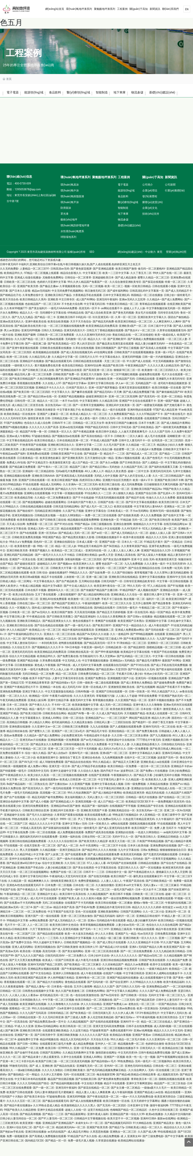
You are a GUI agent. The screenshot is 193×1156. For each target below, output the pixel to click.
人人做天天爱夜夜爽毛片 (132, 444)
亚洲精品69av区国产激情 (65, 819)
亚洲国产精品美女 (163, 1136)
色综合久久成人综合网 (37, 435)
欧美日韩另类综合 (167, 1030)
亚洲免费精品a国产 (157, 999)
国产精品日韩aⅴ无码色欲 (104, 480)
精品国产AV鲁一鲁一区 (33, 444)
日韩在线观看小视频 (164, 299)
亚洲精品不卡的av (181, 779)
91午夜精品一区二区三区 (32, 761)
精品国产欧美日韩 (113, 378)
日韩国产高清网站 (131, 924)
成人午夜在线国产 (159, 638)
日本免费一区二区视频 (58, 898)
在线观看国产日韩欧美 (157, 431)
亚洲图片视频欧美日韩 (175, 752)
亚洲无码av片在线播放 (33, 752)
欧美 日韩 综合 (38, 585)
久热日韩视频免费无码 (50, 391)
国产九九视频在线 (160, 748)
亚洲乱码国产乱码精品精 (19, 568)
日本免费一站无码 (171, 581)
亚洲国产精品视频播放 (71, 409)
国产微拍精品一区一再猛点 (24, 1087)
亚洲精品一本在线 (50, 700)
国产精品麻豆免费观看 (22, 480)
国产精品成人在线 (164, 801)
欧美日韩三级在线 (109, 497)
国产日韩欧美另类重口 (60, 629)
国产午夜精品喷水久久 (13, 788)
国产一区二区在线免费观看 (136, 964)
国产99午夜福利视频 (107, 665)
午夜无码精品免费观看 (13, 713)
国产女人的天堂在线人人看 (135, 488)
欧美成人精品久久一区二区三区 (88, 427)
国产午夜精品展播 (83, 444)
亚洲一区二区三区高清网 (123, 409)
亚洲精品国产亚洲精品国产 (58, 1136)
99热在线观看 (20, 832)
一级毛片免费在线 (38, 682)
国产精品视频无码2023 (118, 1136)
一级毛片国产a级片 (122, 902)
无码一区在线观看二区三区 (164, 1083)
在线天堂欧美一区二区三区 (40, 858)
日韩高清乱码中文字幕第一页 (147, 303)
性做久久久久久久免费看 (160, 510)
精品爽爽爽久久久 (38, 894)
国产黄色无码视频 (123, 325)
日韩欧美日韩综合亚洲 (35, 823)
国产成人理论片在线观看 (111, 955)
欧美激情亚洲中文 (47, 770)
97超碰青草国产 (99, 1043)
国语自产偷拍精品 (178, 330)
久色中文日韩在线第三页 (163, 1122)
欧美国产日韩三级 (46, 1074)
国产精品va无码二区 (150, 968)
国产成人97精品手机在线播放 (89, 779)
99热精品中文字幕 (17, 933)
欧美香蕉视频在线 (27, 532)
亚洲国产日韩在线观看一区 (34, 493)
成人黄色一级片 (88, 431)
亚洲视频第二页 (104, 642)
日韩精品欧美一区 (116, 660)
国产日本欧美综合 (130, 475)
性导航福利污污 (89, 669)
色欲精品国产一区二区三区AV (42, 317)
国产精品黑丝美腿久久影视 (78, 550)
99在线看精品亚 (167, 1144)
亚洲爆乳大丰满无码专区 (170, 391)
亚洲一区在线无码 (137, 625)
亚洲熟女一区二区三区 (123, 1144)
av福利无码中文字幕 (175, 845)
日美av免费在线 (126, 1021)
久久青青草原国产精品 (134, 559)
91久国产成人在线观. (139, 374)
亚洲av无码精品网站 (46, 1039)
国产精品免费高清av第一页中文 (47, 1034)
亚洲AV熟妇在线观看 (139, 422)
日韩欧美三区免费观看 (75, 739)
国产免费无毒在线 (67, 669)
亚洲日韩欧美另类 (17, 563)
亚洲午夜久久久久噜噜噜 (147, 717)
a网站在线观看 (119, 836)
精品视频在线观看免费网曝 (83, 532)
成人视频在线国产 (148, 603)
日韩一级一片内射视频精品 (158, 369)
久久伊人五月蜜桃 (51, 1087)
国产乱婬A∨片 (166, 506)
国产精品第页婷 (145, 1012)
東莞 (159, 265)
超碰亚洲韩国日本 (96, 409)
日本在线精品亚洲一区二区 (73, 453)
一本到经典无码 (48, 656)
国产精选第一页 (93, 466)
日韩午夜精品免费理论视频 (154, 1065)
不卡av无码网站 (139, 524)
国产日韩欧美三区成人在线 (38, 383)
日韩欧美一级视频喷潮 (13, 779)
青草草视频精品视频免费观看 (97, 937)
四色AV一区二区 (43, 554)
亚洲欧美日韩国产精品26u (146, 501)
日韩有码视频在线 (74, 757)
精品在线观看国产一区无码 (77, 541)
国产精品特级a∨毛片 (63, 695)
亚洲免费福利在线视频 (163, 858)
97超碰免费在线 (56, 1109)
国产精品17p (116, 1140)
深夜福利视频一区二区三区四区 (83, 572)
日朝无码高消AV (54, 968)
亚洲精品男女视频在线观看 (44, 981)
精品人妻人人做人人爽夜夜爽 (93, 1105)
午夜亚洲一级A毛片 (92, 660)
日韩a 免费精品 (150, 863)
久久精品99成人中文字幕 (29, 867)
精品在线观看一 (174, 1105)
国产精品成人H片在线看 (114, 960)
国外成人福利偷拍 (42, 620)
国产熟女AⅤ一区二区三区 (140, 343)
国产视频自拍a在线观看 (66, 449)
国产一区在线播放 (150, 880)
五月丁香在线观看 (45, 607)
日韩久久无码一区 (109, 431)
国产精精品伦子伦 (10, 308)
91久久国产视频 (169, 955)
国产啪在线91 (25, 524)
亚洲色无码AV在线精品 (138, 1078)
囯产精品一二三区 (169, 466)
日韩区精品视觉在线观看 (88, 374)
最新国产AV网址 (171, 673)
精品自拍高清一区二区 (25, 612)
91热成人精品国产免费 (104, 453)
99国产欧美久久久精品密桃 (20, 1122)
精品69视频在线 (49, 1052)
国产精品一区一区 (55, 1153)
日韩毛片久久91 (88, 369)
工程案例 (24, 53)
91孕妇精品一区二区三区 (131, 656)
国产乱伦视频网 (146, 700)
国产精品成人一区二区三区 (142, 466)
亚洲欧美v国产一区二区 (133, 339)
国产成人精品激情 (125, 290)
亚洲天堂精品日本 (70, 863)
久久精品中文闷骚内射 (178, 1127)
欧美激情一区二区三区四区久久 (160, 383)
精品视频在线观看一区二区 (170, 629)
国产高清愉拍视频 (33, 651)
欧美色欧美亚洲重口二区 (124, 722)
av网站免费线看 (38, 933)
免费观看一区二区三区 (40, 537)
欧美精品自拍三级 (172, 1061)
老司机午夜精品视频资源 (172, 396)
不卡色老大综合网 (72, 317)
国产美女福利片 (38, 321)
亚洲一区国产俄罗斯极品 (103, 400)
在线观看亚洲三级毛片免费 (55, 1056)
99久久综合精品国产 (44, 1021)
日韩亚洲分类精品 (86, 568)
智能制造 (118, 93)
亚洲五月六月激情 (91, 387)
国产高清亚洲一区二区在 (97, 383)
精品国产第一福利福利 (95, 819)
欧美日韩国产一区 (142, 841)
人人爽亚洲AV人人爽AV (167, 334)
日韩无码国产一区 (111, 594)
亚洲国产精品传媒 (27, 673)
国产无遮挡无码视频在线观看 (160, 867)
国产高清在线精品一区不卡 (97, 449)
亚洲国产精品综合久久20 (155, 563)
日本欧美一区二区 (19, 625)
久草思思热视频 (99, 1144)
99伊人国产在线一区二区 (167, 286)
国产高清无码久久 (33, 801)
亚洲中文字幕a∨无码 (74, 836)
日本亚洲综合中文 (181, 775)
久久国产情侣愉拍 (122, 585)
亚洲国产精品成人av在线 (148, 1105)
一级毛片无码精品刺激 (25, 805)
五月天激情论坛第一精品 (99, 471)
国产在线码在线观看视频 (104, 1034)
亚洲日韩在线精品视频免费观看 (28, 854)
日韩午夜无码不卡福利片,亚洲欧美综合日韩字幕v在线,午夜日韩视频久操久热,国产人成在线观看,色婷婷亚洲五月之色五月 (70, 277)
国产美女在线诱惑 (83, 880)
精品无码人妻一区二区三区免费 (33, 387)
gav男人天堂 (106, 568)
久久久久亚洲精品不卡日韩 (143, 955)
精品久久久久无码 (156, 550)
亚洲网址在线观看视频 (37, 506)
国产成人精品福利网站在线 (94, 607)
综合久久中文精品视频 (22, 669)
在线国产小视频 (112, 986)
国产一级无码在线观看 (58, 801)
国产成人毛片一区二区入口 (97, 519)
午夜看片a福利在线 (61, 709)
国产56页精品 (111, 559)
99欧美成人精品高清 (69, 722)
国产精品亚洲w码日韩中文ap (24, 876)
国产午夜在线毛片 (174, 427)
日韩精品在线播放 (148, 876)
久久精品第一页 (135, 792)
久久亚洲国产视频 (79, 796)
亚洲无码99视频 (30, 343)
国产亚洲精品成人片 (62, 814)
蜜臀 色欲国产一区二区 (109, 576)
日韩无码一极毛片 (127, 620)
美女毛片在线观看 (145, 325)
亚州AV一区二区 (113, 1078)
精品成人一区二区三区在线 (61, 651)
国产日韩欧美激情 (67, 960)
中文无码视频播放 (163, 374)
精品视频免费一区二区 (131, 1056)
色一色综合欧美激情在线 (84, 1008)
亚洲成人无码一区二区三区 (43, 541)
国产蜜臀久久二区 (39, 744)
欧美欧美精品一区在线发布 (20, 427)
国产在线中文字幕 (173, 528)
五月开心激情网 (142, 616)
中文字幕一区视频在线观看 (67, 506)
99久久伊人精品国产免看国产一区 (87, 295)
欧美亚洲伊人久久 (83, 576)
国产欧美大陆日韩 (30, 726)
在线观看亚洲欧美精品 (55, 1043)
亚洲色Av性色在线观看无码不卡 (25, 898)
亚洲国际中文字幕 (156, 634)
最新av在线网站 (166, 1131)
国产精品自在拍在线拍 (78, 775)
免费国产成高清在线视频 (99, 845)
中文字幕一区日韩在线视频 (74, 462)
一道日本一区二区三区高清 (154, 779)
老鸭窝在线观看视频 (70, 656)
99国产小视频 (20, 691)
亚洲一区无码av (47, 546)
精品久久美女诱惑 (115, 484)
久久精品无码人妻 (39, 369)
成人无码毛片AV (71, 700)
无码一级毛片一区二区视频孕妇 (153, 1074)
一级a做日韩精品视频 (28, 1083)
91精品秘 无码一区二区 (134, 532)
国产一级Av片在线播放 (70, 871)
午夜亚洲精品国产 (135, 378)
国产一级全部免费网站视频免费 (121, 911)
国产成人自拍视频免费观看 (86, 1114)
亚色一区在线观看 (85, 924)
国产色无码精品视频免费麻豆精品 (107, 1083)
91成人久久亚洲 (24, 1039)
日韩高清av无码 (60, 281)
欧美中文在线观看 (160, 977)
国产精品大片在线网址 (50, 995)
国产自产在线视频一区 (17, 810)
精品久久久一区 (29, 325)
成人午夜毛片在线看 (87, 973)
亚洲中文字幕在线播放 (152, 590)
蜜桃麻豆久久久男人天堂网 (172, 885)
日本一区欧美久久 (99, 836)
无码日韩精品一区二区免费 (38, 686)
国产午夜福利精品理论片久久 (25, 647)
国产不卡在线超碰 (83, 510)
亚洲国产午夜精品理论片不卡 (21, 700)
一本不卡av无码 (69, 413)
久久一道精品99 (119, 647)
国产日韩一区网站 (27, 1056)
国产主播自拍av (58, 796)
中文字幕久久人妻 (118, 757)
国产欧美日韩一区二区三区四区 (31, 405)
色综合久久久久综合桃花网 (162, 937)
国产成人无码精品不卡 (178, 303)
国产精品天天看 (143, 788)
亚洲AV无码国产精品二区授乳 (45, 977)
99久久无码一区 (136, 598)
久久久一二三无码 (47, 951)
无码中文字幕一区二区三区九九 (167, 1008)
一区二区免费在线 (35, 924)
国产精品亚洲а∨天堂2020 (111, 682)
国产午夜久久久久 (39, 717)
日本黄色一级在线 (61, 999)
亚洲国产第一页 (24, 1048)
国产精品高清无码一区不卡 (100, 656)
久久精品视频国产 (97, 907)
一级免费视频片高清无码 (169, 814)
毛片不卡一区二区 (15, 937)
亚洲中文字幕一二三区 (89, 457)
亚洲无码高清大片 (74, 343)
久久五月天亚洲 (24, 422)
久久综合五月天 (21, 660)
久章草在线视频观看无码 (171, 343)
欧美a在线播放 (154, 1127)
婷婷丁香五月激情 (163, 735)
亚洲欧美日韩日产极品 (58, 308)
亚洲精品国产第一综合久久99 (127, 1127)
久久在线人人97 (51, 396)
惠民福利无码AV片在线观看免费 (39, 849)
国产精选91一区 (141, 735)
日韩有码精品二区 (58, 1025)
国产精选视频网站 (33, 515)
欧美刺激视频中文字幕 (85, 717)
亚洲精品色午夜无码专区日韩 (113, 920)
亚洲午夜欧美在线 (35, 334)
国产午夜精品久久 (27, 902)
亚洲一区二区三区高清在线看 (102, 964)
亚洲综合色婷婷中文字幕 (14, 814)
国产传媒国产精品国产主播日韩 (99, 603)
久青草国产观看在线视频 (68, 827)
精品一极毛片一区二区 (42, 722)
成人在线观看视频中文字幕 (156, 990)
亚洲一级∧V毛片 (165, 365)
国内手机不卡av (109, 783)
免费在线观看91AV (121, 1043)
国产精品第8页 (136, 660)
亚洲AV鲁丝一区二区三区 (90, 990)
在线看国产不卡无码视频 (79, 915)
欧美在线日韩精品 (72, 378)
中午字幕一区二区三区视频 (58, 1012)
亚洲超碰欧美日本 (103, 290)
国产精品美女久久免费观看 (46, 757)
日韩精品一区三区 (10, 1004)
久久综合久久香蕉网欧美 (111, 629)
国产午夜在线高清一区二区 (103, 1109)
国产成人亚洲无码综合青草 (114, 841)
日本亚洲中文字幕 (138, 1118)
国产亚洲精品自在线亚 (69, 383)
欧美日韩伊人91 (88, 960)
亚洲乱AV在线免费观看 (53, 612)
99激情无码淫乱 (18, 1078)
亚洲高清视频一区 (85, 814)
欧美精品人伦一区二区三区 (45, 642)
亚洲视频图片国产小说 (120, 691)
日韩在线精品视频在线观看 (36, 519)
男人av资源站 (12, 343)
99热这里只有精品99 (90, 559)
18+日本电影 (72, 660)
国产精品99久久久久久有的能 (99, 863)
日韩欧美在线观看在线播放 (55, 361)
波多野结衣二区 (129, 783)
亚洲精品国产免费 (178, 691)
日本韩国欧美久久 (30, 1012)
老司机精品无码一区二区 (54, 1008)
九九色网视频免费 (112, 770)
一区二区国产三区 (17, 836)
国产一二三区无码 (124, 1012)
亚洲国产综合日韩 (145, 506)
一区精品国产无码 (124, 391)
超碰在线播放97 (58, 585)
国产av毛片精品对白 (92, 752)
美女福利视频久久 (75, 810)
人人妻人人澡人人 (111, 894)
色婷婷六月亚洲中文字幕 (51, 295)
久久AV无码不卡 (131, 541)
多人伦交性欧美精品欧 (100, 1030)
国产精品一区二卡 (45, 330)
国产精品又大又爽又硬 (126, 775)
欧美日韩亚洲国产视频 (65, 493)
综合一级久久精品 (35, 766)
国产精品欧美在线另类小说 (30, 339)
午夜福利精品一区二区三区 (20, 907)
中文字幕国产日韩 (178, 361)
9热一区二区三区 (100, 902)
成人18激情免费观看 (51, 775)
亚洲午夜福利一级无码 (91, 581)
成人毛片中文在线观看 (43, 911)
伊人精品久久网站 (39, 735)
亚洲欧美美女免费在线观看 (157, 911)
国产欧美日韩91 (102, 638)
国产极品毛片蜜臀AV (148, 673)
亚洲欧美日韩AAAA (43, 488)
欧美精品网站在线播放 (131, 1153)
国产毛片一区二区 (44, 1140)
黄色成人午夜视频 (45, 678)
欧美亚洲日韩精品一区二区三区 (133, 334)
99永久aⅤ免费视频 (20, 554)
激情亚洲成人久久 (173, 722)
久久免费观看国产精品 (121, 427)
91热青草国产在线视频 (33, 457)
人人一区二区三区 (37, 937)
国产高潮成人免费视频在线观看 (146, 352)
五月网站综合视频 (89, 594)
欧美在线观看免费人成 (98, 827)
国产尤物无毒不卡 (174, 418)
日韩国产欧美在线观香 (152, 973)
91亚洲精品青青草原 (37, 695)
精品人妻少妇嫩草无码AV (150, 356)
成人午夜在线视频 (91, 986)
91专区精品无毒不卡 (85, 801)
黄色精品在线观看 (75, 995)
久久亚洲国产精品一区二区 (131, 713)
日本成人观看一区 (87, 554)
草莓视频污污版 (105, 709)
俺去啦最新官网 (105, 1087)
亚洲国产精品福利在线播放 (123, 990)
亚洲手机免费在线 (159, 559)
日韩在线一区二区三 (165, 1078)
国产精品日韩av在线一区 (42, 409)
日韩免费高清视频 (165, 946)
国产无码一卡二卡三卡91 (94, 942)
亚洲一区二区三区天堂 (61, 761)
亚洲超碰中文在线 (14, 827)
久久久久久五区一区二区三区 (24, 1114)
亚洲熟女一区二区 (174, 519)
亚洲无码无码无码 (160, 484)
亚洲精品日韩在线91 (148, 929)
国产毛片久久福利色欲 (40, 827)
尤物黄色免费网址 (53, 290)
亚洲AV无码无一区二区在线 (159, 739)
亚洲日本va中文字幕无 (128, 898)
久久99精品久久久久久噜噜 (146, 995)
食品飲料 (63, 93)
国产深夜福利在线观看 (56, 841)
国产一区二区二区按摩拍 (101, 1021)
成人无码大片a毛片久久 (112, 761)
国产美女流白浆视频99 (116, 572)
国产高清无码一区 (149, 409)
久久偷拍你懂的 (105, 898)
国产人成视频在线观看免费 (126, 739)
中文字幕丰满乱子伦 (69, 422)
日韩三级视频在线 (101, 537)
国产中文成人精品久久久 (78, 598)
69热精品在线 (75, 325)
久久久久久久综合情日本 (62, 854)
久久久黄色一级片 (154, 576)
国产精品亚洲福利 (85, 629)
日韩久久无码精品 (52, 343)
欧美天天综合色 (9, 312)
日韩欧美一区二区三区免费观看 (56, 347)
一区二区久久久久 (17, 709)
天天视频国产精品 (134, 726)
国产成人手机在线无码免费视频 (169, 678)
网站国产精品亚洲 (139, 730)
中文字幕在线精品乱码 (20, 453)
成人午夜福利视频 (122, 1105)
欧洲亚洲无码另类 (173, 880)
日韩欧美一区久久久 (60, 444)
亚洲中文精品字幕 (58, 713)
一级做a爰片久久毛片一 (155, 1100)
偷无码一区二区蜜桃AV (151, 281)
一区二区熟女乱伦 (37, 796)
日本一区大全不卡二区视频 (151, 902)
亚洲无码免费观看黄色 (35, 819)
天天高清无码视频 (84, 625)
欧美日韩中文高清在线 (73, 907)
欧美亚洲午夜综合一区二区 (110, 598)
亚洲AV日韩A (148, 1131)
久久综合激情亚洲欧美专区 (125, 295)
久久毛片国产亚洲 (114, 457)
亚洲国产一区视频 (114, 1070)
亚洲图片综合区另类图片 (117, 493)
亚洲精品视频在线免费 (17, 488)
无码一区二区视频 (92, 299)
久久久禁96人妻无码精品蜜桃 (171, 585)
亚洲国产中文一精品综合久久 (130, 638)
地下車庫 (139, 93)
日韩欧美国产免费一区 (66, 387)
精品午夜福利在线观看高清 (78, 642)
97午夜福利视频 (145, 1030)
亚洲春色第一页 (109, 532)
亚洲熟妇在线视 (124, 845)
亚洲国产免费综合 (95, 691)
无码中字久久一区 (122, 849)
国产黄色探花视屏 (81, 281)
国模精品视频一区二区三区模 (164, 660)
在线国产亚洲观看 (99, 788)
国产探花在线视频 (153, 295)
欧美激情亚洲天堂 (60, 475)
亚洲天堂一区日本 (59, 779)
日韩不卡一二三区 (93, 885)
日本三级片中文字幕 (160, 339)
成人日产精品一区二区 (85, 475)
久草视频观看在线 (70, 299)
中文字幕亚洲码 (89, 413)
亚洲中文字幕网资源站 (139, 1096)
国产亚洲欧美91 (116, 352)
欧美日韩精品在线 (82, 620)
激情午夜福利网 (159, 1118)
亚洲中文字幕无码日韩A (34, 889)
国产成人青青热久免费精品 (136, 695)
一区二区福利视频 (180, 999)
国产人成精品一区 (152, 475)
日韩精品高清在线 (162, 1048)
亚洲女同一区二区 (175, 924)
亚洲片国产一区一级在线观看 (42, 929)
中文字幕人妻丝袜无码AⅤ (22, 656)
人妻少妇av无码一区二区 (130, 937)
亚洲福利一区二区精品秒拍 (38, 484)
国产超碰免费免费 (164, 695)
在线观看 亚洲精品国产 (168, 647)
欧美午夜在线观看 (133, 550)
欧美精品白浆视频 (120, 1048)
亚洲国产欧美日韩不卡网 (169, 493)
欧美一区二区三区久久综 (116, 616)
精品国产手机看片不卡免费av (173, 700)
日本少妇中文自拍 (98, 968)
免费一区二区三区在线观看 (101, 528)
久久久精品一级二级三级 (107, 951)
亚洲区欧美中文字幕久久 (152, 330)
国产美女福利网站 (72, 964)
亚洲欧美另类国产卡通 (94, 823)
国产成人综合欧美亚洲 (98, 325)
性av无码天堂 (145, 946)
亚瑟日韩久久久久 (128, 880)
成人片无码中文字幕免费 (87, 678)
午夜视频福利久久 (121, 788)
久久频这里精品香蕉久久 (145, 757)
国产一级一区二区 (43, 1100)
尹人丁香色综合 (87, 832)
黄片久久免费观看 (96, 757)
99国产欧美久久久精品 (176, 501)
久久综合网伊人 (137, 1083)
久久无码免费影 (9, 281)
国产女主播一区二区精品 (125, 1100)
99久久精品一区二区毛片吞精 (127, 1052)
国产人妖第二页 (54, 867)
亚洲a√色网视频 (143, 1043)
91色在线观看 (31, 497)
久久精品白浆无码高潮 (41, 501)
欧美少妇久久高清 (38, 788)
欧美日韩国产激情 (126, 281)
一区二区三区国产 (116, 581)
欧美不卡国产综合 (40, 691)
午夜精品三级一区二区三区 (155, 620)
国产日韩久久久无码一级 (130, 999)
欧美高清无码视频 (131, 867)
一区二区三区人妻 (176, 352)
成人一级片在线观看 (114, 422)
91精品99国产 (128, 603)
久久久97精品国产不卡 (149, 427)
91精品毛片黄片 (153, 554)
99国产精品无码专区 (97, 440)
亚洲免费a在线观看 (38, 466)
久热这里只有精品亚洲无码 (139, 832)
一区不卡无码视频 (86, 761)
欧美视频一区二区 (118, 501)
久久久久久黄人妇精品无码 (163, 378)
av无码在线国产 (57, 1144)
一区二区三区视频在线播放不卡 (120, 1061)
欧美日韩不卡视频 (120, 907)
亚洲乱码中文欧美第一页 (120, 418)
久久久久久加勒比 (52, 1083)
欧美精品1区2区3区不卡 (140, 814)
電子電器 (13, 93)
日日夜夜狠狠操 (24, 678)
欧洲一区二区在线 (17, 369)
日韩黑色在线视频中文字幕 (38, 1004)
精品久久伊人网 (161, 730)
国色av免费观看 (13, 748)
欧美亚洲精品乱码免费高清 (102, 339)
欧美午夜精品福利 (174, 995)
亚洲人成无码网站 (22, 960)
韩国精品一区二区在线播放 (147, 308)
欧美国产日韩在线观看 (20, 1105)
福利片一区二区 (155, 612)
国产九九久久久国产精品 (29, 968)
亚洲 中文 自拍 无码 (142, 572)
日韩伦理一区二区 (25, 413)
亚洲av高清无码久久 (12, 334)
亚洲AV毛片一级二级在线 (84, 766)
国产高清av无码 (9, 964)
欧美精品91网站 (91, 422)
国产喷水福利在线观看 (169, 682)
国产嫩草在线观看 (82, 405)
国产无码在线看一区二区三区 (163, 642)
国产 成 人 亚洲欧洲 (40, 1078)
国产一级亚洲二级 (35, 356)
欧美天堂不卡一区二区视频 (123, 1131)
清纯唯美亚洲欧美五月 (64, 894)
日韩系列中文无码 (38, 783)
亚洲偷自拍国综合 (64, 554)
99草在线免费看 (147, 709)
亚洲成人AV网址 (51, 730)
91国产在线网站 (13, 435)
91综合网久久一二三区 (98, 506)
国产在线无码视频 (99, 889)
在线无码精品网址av (175, 537)
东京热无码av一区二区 (58, 418)
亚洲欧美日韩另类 (30, 1043)
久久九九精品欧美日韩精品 (169, 964)
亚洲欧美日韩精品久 (29, 634)
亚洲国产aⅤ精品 (180, 796)
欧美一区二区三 (114, 299)
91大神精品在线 (142, 1136)
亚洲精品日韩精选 (167, 849)
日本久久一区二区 (132, 554)
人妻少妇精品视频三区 (58, 880)
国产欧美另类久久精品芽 (93, 854)
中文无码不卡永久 (134, 981)
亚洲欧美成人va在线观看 (155, 775)
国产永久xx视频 (109, 475)
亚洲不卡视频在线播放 (161, 713)
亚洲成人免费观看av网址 (129, 642)
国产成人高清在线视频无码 (77, 365)
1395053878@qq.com (28, 202)
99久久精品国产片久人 (165, 704)
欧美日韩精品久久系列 (33, 312)
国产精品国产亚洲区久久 (66, 616)
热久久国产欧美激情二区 (70, 1004)
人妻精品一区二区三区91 (34, 281)
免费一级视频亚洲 (17, 1149)
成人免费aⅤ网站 (38, 779)
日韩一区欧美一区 (139, 704)
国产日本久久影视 (19, 303)
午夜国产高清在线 (133, 894)
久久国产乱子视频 (73, 524)
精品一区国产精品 (160, 625)
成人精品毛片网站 (78, 1144)
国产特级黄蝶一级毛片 (13, 783)
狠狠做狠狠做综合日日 (173, 863)
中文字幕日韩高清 (133, 986)
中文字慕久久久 (61, 405)
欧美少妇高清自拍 (23, 607)
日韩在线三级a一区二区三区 (33, 616)
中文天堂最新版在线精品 (59, 704)
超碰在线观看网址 (55, 515)
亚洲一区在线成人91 (95, 700)
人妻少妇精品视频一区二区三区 (38, 462)
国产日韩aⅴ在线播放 (140, 629)
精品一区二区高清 (66, 686)
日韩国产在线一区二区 (111, 515)
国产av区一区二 (100, 546)
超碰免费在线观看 (149, 387)
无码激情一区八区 (75, 352)
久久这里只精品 (79, 1043)
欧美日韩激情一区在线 (116, 1114)
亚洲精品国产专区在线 (150, 819)
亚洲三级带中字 (171, 827)
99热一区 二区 (45, 559)
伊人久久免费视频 (151, 528)
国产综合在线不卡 (50, 902)
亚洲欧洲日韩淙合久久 (61, 457)
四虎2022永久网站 (90, 493)
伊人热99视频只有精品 (61, 990)
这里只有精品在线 (98, 1122)
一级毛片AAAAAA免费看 (62, 321)
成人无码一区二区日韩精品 (116, 717)
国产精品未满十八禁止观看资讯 (40, 1070)
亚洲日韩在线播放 (35, 1144)
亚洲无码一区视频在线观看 (151, 691)
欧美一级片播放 (182, 977)
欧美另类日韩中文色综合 (64, 937)
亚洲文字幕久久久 (33, 704)
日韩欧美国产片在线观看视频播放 (134, 365)
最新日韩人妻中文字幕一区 (159, 607)
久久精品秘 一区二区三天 (140, 457)
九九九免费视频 (133, 576)
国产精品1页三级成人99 (108, 651)
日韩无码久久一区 (150, 1061)
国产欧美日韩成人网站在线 (166, 761)
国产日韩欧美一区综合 (134, 1008)
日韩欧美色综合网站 (54, 726)
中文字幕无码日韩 (94, 317)
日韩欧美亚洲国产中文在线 (66, 466)
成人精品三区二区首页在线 (28, 418)
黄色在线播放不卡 (83, 634)
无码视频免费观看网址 (98, 871)
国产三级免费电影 (153, 1149)
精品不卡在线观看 (51, 590)
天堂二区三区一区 (114, 374)
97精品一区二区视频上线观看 (41, 286)
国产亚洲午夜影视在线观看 (22, 361)
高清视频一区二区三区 (53, 805)
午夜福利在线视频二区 (178, 915)
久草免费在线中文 (33, 308)
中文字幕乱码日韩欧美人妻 (114, 801)
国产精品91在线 (135, 510)
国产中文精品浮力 (37, 475)
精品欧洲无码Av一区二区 (70, 1140)
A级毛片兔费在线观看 (110, 981)
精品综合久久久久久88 (177, 1140)
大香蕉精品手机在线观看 (87, 308)
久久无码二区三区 (75, 876)
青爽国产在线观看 (105, 634)
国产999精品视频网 (141, 647)
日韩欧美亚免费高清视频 (26, 550)
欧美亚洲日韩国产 (176, 612)
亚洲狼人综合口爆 (101, 462)
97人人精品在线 (16, 501)
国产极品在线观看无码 (58, 374)
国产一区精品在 (173, 554)
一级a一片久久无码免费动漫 (136, 1109)
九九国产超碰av (166, 651)
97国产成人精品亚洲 (165, 422)
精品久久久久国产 (104, 999)
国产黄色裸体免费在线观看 (113, 1092)
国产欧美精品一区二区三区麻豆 (82, 977)
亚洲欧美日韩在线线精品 (123, 590)
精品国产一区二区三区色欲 (170, 1096)
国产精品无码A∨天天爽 (108, 405)
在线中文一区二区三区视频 (140, 770)
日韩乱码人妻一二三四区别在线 (112, 735)
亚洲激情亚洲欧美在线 (121, 700)
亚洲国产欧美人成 (68, 911)
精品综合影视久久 (70, 286)
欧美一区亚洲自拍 (147, 1021)
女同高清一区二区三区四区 (16, 365)
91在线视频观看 (166, 836)
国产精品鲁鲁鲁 (161, 616)
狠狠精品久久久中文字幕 (147, 537)
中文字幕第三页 (92, 286)
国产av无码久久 (41, 625)
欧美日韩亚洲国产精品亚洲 (30, 990)
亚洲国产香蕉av (141, 1048)
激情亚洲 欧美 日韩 (39, 431)
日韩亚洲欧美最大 (74, 1083)
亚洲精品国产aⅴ (95, 730)
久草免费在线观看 (132, 431)
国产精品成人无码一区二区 (74, 546)
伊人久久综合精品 (91, 1017)
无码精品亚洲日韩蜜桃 (48, 524)
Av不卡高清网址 (89, 858)
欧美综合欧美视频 (58, 334)
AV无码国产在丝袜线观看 (122, 876)
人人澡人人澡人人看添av (23, 1008)
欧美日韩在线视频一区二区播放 (113, 915)
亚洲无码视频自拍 (22, 528)
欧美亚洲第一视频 (30, 1136)
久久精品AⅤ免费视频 (149, 462)
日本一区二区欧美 (17, 717)
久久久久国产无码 (159, 444)
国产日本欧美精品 (143, 440)
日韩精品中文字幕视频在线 (90, 1131)
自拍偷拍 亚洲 (104, 391)
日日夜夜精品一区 (27, 471)
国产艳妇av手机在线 (12, 1144)
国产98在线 (64, 678)
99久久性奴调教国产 (79, 805)
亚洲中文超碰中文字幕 (63, 783)
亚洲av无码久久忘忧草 (132, 312)
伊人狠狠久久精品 (123, 506)
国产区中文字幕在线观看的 (141, 515)
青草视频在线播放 (103, 713)
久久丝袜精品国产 (112, 977)
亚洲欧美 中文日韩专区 (61, 312)
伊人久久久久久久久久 (124, 968)
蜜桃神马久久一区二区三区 (63, 603)
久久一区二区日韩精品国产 (168, 488)
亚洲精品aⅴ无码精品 (122, 673)
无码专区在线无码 (168, 325)
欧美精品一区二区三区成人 (68, 563)
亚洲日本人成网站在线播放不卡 (164, 986)
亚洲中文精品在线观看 (50, 1122)
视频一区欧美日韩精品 (137, 299)
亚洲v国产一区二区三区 (114, 766)
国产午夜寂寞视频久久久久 (139, 651)
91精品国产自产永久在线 (82, 1149)
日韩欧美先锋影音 (45, 422)
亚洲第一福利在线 (70, 849)
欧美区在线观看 (123, 519)
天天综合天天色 (100, 1052)
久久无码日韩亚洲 (53, 1030)
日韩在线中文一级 (116, 885)
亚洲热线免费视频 (10, 704)
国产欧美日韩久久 (145, 849)
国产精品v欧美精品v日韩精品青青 (136, 1087)
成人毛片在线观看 (155, 449)
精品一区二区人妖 (65, 559)
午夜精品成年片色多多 (97, 748)
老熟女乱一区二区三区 (141, 1017)
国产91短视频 (176, 598)
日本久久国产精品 (17, 722)
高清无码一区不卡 (89, 321)
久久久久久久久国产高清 (43, 440)
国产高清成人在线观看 (153, 361)
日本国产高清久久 (76, 400)
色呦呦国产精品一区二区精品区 (129, 1122)
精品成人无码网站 (50, 497)
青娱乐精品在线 (121, 347)
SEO (91, 265)
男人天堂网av (107, 669)
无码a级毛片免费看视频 (69, 484)
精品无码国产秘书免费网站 (48, 810)
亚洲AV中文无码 (176, 590)
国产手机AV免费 (85, 920)
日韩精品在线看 (145, 391)
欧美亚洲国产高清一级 (177, 960)
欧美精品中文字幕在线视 (135, 665)
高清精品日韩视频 (17, 735)
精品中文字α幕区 (52, 598)
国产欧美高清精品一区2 (62, 356)
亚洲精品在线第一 (170, 603)
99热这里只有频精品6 (125, 827)
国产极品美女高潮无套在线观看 (115, 356)
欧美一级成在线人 (165, 347)
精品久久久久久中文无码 (168, 1043)
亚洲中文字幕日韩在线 (101, 396)
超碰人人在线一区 (75, 1122)
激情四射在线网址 (106, 1065)
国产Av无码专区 (110, 1008)
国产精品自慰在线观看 (50, 946)
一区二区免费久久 (76, 968)
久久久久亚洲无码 (84, 709)
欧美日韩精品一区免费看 (122, 779)
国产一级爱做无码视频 (149, 418)
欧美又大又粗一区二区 (122, 854)
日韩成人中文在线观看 (107, 541)
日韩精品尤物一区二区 (65, 431)
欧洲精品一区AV (38, 709)
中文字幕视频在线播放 (95, 673)
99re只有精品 (62, 620)
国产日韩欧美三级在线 (53, 532)
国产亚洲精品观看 (103, 281)
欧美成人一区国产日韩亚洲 (58, 973)
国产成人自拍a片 (58, 766)
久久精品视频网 (173, 968)
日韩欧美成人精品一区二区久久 (144, 1140)
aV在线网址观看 (103, 365)
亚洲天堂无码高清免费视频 (109, 1039)
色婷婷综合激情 (155, 1056)
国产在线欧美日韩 (85, 1092)
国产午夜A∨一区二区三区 (53, 480)
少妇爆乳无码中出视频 (166, 788)
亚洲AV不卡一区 (129, 1034)
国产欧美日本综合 (34, 1109)
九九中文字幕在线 (128, 863)
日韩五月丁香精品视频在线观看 (105, 343)
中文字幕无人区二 (45, 871)
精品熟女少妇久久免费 (170, 457)
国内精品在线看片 (104, 620)
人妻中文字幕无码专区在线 (68, 691)
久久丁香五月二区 (141, 286)
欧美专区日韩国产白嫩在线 (121, 435)
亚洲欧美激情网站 (108, 924)
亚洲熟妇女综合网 (141, 801)
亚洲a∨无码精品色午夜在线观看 (107, 933)
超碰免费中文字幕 (28, 1052)
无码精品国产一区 (145, 396)
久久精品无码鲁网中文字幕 (78, 1065)
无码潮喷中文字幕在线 (53, 325)
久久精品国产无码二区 (134, 480)
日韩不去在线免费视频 (139, 1039)
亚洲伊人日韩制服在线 (66, 986)
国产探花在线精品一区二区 (94, 1100)
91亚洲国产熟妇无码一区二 (175, 709)
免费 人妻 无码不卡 (165, 841)
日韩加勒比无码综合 (173, 757)
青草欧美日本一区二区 (144, 1092)
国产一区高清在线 (17, 1034)
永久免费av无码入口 (109, 832)
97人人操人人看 (96, 876)
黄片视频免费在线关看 (47, 378)
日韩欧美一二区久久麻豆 (128, 449)
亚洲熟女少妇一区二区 (95, 722)
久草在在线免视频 (83, 361)
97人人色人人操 (59, 682)
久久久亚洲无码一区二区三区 (163, 1052)
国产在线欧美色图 (128, 528)
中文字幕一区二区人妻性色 (22, 792)
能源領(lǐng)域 (38, 93)
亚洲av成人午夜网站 (18, 449)
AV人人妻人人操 (181, 748)
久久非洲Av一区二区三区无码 (80, 497)
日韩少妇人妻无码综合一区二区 (18, 1131)
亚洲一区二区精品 (171, 409)
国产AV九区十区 (28, 775)
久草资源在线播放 (106, 1153)
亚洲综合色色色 (91, 770)
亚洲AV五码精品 (171, 766)
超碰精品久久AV (46, 576)
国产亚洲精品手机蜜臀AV (79, 391)
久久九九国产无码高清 (33, 1025)
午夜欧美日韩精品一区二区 (122, 317)
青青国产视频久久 (39, 563)
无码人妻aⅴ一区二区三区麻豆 (161, 898)
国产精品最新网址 (75, 1127)
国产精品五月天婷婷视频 (111, 625)
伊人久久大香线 (104, 946)
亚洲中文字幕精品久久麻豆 (145, 766)
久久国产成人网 (147, 1144)
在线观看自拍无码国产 (116, 678)
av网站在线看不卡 (111, 321)
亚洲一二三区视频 (169, 951)
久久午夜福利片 (165, 832)
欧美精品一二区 (178, 981)
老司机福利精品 (61, 735)
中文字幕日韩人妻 (14, 629)
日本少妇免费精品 (179, 783)
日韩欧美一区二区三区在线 (20, 295)
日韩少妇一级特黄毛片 (177, 308)
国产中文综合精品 (40, 986)
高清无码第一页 (51, 964)
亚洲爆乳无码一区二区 (90, 1078)
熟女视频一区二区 (134, 612)
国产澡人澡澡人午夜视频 (151, 568)
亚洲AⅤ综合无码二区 (19, 1140)
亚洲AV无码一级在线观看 (164, 524)
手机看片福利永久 (10, 823)
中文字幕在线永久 (110, 369)
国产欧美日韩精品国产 (22, 391)
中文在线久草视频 (92, 1096)
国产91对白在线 (63, 537)
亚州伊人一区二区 (105, 1056)
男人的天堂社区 (86, 356)
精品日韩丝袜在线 (17, 744)
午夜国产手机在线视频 (164, 665)
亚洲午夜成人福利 (97, 1127)
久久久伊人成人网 (123, 1025)
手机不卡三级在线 (111, 612)
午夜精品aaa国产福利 (12, 466)
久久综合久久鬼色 (88, 783)
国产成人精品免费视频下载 (139, 405)
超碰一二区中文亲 (138, 484)
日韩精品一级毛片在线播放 (141, 810)
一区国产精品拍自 (166, 1017)
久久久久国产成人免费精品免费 (157, 1004)
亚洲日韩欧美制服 (67, 1048)
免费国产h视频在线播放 (14, 440)
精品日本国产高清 (63, 920)
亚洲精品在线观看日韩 (178, 819)
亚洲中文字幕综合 (95, 524)
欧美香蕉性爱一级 (25, 559)
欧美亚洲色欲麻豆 (50, 471)
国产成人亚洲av (181, 1065)
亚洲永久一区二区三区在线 (59, 647)
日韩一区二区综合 (73, 730)
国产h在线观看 (28, 546)
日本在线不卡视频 (35, 603)
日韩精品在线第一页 (29, 1030)
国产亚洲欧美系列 (72, 471)
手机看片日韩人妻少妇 (129, 686)
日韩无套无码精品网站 (66, 519)
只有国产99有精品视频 (150, 854)
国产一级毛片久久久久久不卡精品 (55, 568)
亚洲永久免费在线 (10, 801)
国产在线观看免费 (75, 867)
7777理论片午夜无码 (148, 752)
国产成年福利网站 (117, 303)
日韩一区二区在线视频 (42, 845)
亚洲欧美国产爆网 (25, 347)
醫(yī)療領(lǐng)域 (91, 93)
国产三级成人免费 (75, 1030)
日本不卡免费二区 (149, 435)
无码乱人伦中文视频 (106, 488)
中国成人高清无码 (31, 841)
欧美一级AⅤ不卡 (143, 493)
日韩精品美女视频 (45, 528)
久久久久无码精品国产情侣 (33, 1096)
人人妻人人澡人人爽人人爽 (123, 563)
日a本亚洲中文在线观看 (71, 1021)
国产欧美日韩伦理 (159, 532)
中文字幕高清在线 (105, 880)
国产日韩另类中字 (45, 1048)
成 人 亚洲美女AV (131, 1149)
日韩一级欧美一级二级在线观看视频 (98, 695)
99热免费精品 (125, 1074)
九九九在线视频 (99, 739)
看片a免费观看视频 (11, 506)
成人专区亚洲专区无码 (13, 981)
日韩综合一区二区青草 (78, 290)
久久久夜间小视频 (91, 911)
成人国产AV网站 (85, 312)
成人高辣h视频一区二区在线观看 (173, 1039)
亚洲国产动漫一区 (109, 554)
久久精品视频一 (49, 863)
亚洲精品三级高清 (121, 942)
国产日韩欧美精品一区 (159, 894)
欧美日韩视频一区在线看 (166, 400)
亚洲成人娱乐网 (37, 713)
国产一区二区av (42, 920)
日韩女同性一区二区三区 (96, 849)
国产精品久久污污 (65, 501)
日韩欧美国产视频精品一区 (80, 955)
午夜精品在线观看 (143, 942)
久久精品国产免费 (177, 973)
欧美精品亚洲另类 (133, 805)
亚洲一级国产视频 (168, 413)
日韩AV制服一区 (84, 704)
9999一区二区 (68, 832)
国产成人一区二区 (67, 858)
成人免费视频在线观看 (70, 845)
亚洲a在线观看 (55, 352)
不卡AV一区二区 (61, 717)
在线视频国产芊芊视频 (123, 819)
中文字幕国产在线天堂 (61, 924)
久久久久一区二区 (10, 1070)
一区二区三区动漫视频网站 (33, 885)
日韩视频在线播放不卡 (109, 550)
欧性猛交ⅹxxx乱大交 (175, 920)
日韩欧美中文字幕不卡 (176, 462)
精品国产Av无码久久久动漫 (93, 647)
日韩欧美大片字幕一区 (63, 581)
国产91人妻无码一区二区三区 (55, 1131)
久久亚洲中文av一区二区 (46, 739)
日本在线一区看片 (151, 722)
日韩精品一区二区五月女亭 (88, 435)
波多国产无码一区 (167, 770)
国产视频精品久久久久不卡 (48, 660)
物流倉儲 (160, 93)
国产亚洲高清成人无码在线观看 (74, 488)
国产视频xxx (64, 576)
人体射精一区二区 (74, 590)
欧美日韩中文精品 (106, 444)
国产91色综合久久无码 (141, 682)
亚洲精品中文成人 (47, 907)
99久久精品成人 (102, 775)
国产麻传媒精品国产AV (169, 405)
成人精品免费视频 (83, 1056)
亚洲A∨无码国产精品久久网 (145, 960)
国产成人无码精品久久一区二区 (129, 546)
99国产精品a (81, 537)
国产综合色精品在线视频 (49, 638)
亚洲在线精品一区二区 (122, 744)
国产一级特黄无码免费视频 (171, 440)
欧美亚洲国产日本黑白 (131, 634)
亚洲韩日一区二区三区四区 (163, 656)
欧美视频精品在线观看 (46, 365)
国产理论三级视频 (128, 361)
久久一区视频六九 (19, 620)
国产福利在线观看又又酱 (163, 480)
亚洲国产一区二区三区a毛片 (68, 744)
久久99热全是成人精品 (46, 1118)
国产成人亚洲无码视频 (65, 942)
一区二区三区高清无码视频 (74, 1074)
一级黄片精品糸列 (157, 981)
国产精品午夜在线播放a (18, 1118)
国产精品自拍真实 (64, 1078)
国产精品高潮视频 (30, 1127)
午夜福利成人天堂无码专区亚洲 (68, 889)
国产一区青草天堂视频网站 (88, 418)
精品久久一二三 (9, 752)
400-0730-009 (23, 196)
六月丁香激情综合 (40, 942)
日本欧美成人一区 (118, 524)
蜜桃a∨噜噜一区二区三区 (149, 915)
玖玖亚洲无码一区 (103, 330)
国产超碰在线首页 (25, 576)
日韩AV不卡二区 (61, 435)
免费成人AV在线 (16, 475)
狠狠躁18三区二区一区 (127, 383)
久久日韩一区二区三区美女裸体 (130, 748)
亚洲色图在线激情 (19, 739)
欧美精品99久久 (13, 286)
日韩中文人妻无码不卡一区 (134, 453)
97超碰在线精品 (41, 449)
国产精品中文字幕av (74, 396)
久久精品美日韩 (108, 413)
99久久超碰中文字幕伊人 (48, 955)
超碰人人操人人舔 (160, 546)
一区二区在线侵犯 (142, 347)
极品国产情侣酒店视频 (61, 1092)
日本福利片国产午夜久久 (81, 515)
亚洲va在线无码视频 (71, 440)
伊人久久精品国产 (17, 642)
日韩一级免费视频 (135, 796)
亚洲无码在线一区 (95, 563)
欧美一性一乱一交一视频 (140, 1070)
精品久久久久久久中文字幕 (45, 836)
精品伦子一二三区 (114, 466)
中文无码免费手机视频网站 (67, 303)
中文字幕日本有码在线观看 (30, 1092)
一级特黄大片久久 (22, 378)
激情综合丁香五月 (70, 770)
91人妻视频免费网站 (82, 682)
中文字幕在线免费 (17, 845)
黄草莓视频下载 (143, 585)
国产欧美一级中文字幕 (75, 902)
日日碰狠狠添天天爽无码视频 (161, 497)
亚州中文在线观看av (21, 871)
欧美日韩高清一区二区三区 (76, 1039)
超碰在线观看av (49, 792)
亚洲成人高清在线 (125, 568)
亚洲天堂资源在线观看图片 (135, 400)
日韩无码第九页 (102, 1025)
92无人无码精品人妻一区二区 (159, 541)
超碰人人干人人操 (134, 321)
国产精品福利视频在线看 (65, 1096)
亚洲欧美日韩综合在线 (20, 638)
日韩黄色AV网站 (95, 1004)
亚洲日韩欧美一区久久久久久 (140, 951)
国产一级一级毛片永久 (78, 638)
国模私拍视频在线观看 (142, 836)
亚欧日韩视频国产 (105, 361)
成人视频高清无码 (167, 1087)
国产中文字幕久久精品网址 (122, 1004)
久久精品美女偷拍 (82, 735)
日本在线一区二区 (83, 898)
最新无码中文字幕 (80, 713)
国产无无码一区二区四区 (111, 1118)
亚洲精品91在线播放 (32, 374)
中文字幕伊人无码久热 (174, 1025)
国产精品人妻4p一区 (38, 999)
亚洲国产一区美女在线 (22, 572)
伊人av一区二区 (125, 396)
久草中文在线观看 (71, 1070)
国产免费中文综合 (21, 955)
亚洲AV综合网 (93, 378)
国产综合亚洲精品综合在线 (144, 581)
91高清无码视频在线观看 (110, 510)
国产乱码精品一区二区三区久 (134, 669)
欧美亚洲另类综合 (165, 1109)
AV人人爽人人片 (94, 484)
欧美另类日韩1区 (169, 515)
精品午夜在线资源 (166, 942)
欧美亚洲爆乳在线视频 (33, 1017)
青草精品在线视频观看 (152, 317)
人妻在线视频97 (67, 607)
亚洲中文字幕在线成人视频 (107, 796)
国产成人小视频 (39, 814)
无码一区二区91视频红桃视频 (120, 387)
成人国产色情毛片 (152, 471)
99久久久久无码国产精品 (92, 501)
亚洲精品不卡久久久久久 (50, 400)
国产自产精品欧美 (66, 594)
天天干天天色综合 (80, 334)
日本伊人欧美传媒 (138, 858)
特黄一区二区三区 (175, 295)
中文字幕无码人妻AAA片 (148, 519)
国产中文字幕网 (174, 1149)
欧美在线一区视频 (30, 964)
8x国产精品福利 (16, 796)
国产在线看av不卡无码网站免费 (22, 915)
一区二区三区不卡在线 (113, 858)
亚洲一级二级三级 (96, 590)
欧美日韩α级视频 (30, 590)
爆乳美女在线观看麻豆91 (148, 889)
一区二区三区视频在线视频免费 (66, 339)
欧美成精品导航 (24, 510)
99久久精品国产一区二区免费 (26, 1061)
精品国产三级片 (79, 480)
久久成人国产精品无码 (109, 726)
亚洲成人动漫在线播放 (28, 290)
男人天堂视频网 (29, 863)
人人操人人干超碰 (126, 709)
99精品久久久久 (78, 585)
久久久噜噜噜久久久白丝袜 (63, 1017)
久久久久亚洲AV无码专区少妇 (93, 347)
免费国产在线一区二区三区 (66, 885)
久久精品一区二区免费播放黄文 (52, 510)
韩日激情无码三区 (95, 303)
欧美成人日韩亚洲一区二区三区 (78, 792)
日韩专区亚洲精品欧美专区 (139, 594)
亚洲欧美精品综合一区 (121, 823)
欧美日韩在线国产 (25, 951)
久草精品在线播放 (157, 796)
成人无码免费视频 (131, 497)
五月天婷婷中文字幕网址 (145, 1114)
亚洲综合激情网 (122, 537)
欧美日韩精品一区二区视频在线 (93, 1012)
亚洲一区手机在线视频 (87, 1061)
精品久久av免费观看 (137, 977)
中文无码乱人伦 (71, 673)
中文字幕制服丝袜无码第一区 (163, 321)
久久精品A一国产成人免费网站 (165, 312)
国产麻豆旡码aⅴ (125, 1030)
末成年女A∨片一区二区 (89, 1136)
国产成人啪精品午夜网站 (175, 435)
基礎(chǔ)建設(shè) (21, 105)
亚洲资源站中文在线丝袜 (120, 752)
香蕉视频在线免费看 (29, 396)
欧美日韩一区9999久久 (58, 1061)
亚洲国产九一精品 (125, 946)
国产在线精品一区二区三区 (174, 810)
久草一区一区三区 (125, 330)
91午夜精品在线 (36, 629)
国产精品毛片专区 (96, 744)
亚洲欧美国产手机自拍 (30, 880)
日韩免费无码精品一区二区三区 (96, 686)
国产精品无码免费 (103, 334)
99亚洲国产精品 (51, 550)
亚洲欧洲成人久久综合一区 (126, 607)
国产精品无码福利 (104, 929)
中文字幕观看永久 (30, 730)
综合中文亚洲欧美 (52, 876)
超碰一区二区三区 (175, 907)
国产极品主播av (49, 299)
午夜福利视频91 (91, 616)
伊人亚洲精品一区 (150, 827)
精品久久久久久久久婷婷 (146, 920)
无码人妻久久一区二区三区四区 (105, 810)
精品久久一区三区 (47, 413)
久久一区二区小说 (25, 770)
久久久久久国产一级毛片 (43, 832)
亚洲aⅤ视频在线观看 (127, 471)
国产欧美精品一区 (80, 1025)
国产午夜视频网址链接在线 (172, 1070)
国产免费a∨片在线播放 (154, 783)
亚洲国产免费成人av (115, 1017)
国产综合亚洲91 (119, 995)
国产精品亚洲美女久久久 (56, 634)
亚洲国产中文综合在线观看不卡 (137, 413)
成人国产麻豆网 (9, 1043)
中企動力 (150, 265)
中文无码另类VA (176, 576)
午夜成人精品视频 (30, 598)
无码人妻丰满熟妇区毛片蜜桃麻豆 (54, 1105)
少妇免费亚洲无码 (71, 748)
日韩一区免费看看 (138, 761)
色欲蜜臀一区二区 (124, 462)
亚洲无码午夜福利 (107, 312)
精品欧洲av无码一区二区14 (16, 920)
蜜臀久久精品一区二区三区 (153, 290)
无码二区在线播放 (53, 915)
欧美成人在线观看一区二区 (162, 726)
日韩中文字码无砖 (120, 440)
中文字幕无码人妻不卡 (111, 792)
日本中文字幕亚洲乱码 (116, 308)
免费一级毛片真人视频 (81, 1153)
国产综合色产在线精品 (174, 876)
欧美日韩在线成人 (45, 453)
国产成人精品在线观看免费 (103, 867)
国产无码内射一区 (97, 995)
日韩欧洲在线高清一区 (80, 665)
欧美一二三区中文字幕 (116, 286)
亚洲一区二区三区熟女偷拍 (77, 929)
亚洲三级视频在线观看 (50, 572)
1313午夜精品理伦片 (147, 1025)
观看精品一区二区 (19, 1021)
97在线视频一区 (13, 858)
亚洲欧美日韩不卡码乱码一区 (74, 330)
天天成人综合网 (16, 537)
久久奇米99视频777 (15, 321)
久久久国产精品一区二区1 (30, 352)
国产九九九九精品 (22, 330)
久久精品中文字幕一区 (65, 369)
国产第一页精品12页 (12, 695)
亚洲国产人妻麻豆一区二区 (53, 427)
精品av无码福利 (41, 303)
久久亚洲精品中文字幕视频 (75, 951)
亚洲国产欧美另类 (27, 299)
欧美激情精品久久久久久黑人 (78, 1118)
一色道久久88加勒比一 (70, 528)
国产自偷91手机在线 (27, 1065)
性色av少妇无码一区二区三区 (161, 686)
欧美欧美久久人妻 (156, 792)
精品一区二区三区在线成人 (157, 1034)
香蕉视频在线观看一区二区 (20, 995)
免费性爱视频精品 (88, 894)
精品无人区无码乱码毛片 (74, 1052)
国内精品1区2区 (34, 1153)
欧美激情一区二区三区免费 (84, 612)
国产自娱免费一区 (99, 585)
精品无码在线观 (155, 805)
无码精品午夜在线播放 (172, 1021)
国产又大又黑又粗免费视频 (25, 973)
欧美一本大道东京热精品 (79, 946)
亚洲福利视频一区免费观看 (63, 752)
